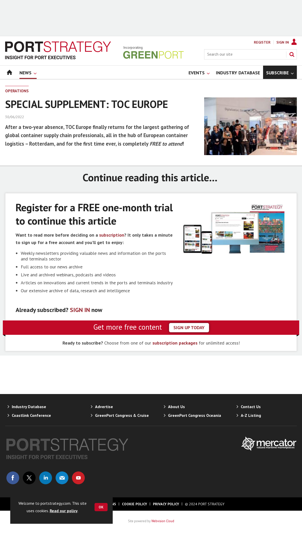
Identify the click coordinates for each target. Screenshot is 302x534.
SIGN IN (80, 310)
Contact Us (251, 406)
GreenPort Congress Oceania (194, 415)
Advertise (104, 406)
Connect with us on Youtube (78, 478)
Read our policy (64, 510)
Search (292, 54)
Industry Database (29, 406)
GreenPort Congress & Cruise (122, 415)
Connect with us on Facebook (12, 478)
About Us (176, 406)
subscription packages (174, 343)
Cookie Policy (134, 504)
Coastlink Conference (31, 415)
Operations (17, 90)
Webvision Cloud (162, 521)
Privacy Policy (166, 504)
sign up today (189, 327)
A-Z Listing (251, 415)
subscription (111, 235)
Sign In (282, 42)
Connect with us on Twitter (29, 478)
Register (262, 42)
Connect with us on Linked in (45, 478)
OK (101, 507)
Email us (62, 478)
